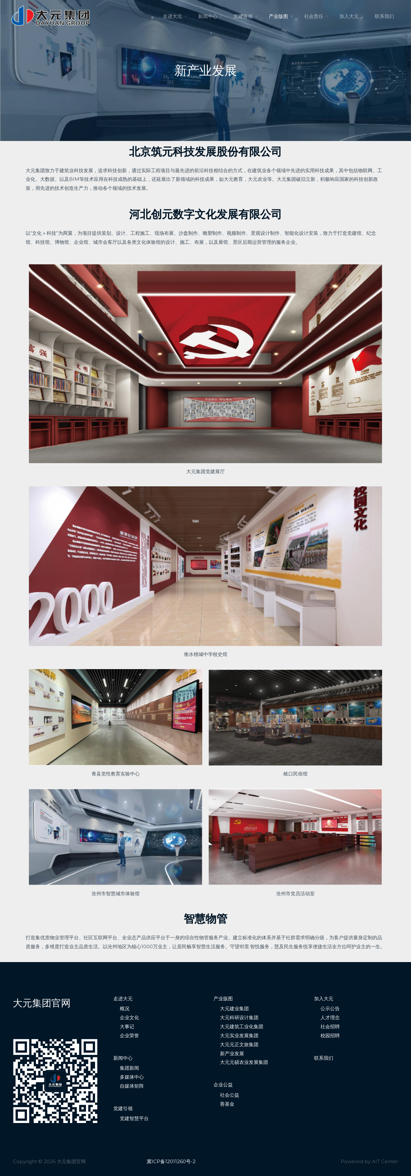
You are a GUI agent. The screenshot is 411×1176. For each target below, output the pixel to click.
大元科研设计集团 (239, 1017)
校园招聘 (330, 1035)
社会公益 (229, 1095)
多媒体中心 (132, 1077)
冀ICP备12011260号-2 (171, 1161)
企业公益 (223, 1085)
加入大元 (352, 16)
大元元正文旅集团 (239, 1044)
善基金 (227, 1104)
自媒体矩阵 (132, 1086)
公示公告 (330, 1008)
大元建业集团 (234, 1008)
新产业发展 (232, 1053)
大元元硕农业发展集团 (244, 1062)
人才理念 (330, 1017)
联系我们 (385, 16)
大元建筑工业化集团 (241, 1026)
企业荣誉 (129, 1035)
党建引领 (252, 16)
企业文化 (129, 1017)
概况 (124, 1008)
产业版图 (285, 16)
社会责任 (318, 16)
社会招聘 (330, 1026)
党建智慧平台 (134, 1118)
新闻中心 (219, 16)
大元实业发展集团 (239, 1035)
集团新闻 (129, 1068)
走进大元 (186, 16)
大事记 (127, 1026)
